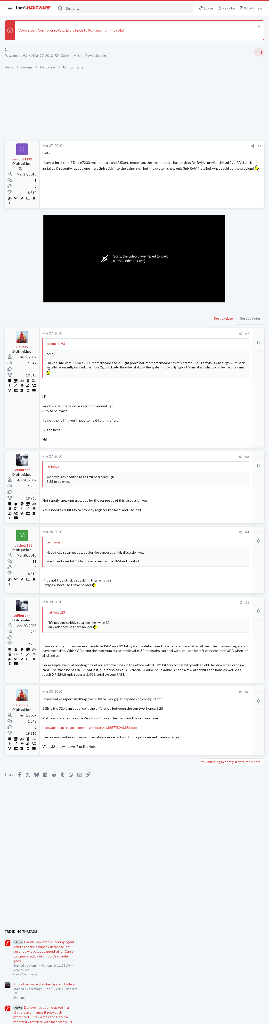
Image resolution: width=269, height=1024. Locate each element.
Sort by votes (172, 318)
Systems (206, 355)
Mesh (78, 56)
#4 (169, 537)
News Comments (212, 331)
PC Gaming (208, 425)
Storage (205, 631)
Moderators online (209, 734)
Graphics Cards (211, 679)
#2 (169, 334)
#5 (169, 607)
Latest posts (202, 560)
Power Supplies (96, 56)
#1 (182, 146)
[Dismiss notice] (258, 27)
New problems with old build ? (230, 688)
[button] (10, 8)
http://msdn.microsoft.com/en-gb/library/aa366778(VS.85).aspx (90, 741)
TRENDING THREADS (207, 289)
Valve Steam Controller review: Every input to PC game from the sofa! (71, 30)
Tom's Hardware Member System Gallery (230, 341)
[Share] (174, 146)
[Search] (125, 8)
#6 (169, 706)
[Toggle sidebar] (259, 52)
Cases (65, 56)
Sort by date (145, 318)
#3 (169, 461)
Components (209, 655)
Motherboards (210, 584)
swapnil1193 (18, 56)
